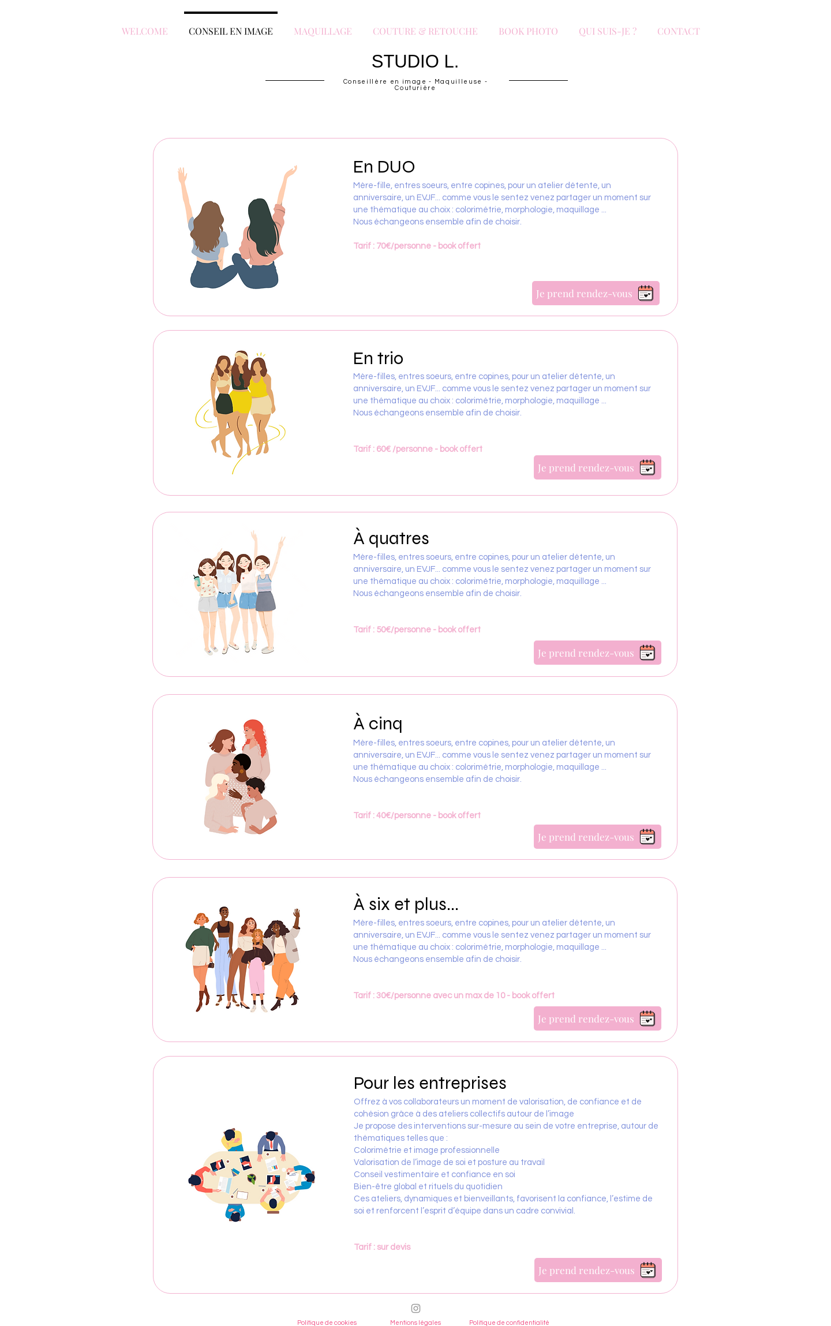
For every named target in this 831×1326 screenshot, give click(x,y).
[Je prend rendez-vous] (596, 293)
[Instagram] (416, 1308)
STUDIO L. (415, 61)
